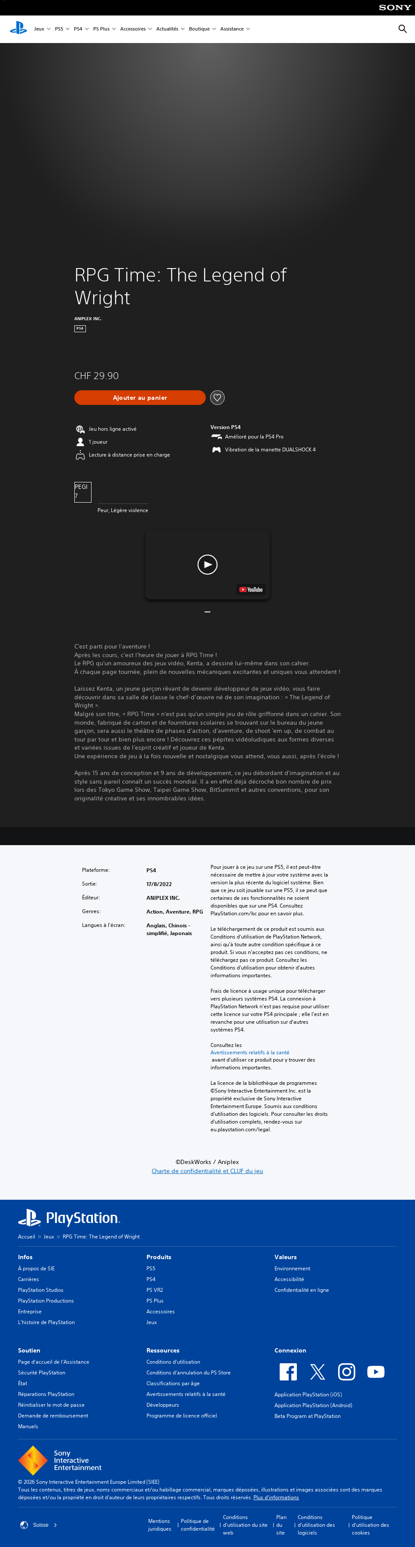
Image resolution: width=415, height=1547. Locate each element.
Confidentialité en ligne (302, 1290)
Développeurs (162, 1404)
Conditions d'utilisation (173, 1361)
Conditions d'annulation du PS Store (188, 1372)
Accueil (26, 1236)
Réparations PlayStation (46, 1394)
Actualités (167, 29)
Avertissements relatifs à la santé (250, 1052)
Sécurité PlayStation (41, 1372)
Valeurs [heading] (286, 1257)
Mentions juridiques (159, 1524)
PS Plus (101, 29)
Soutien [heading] (29, 1350)
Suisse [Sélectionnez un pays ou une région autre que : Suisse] (38, 1525)
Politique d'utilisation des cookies (370, 1524)
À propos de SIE (36, 1268)
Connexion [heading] (290, 1350)
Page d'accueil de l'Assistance (53, 1361)
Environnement (292, 1268)
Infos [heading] (25, 1257)
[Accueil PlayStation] (18, 29)
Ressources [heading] (163, 1350)
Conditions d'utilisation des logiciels (316, 1524)
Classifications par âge (173, 1383)
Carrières (28, 1279)
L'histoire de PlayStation (46, 1322)
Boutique (199, 29)
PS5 (59, 29)
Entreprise (30, 1311)
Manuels (28, 1426)
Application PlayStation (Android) (313, 1405)
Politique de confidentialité (198, 1524)
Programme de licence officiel (181, 1415)
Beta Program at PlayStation (308, 1416)
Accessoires (133, 29)
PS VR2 (154, 1290)
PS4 (78, 29)
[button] (207, 564)
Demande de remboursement (53, 1415)
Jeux (39, 29)
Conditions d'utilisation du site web (245, 1524)
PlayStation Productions (46, 1300)
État (22, 1383)
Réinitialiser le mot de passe (51, 1404)
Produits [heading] (158, 1257)
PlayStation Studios (41, 1290)
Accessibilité (289, 1279)
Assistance (232, 29)
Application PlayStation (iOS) (308, 1394)
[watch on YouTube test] (250, 589)
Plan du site (281, 1524)
